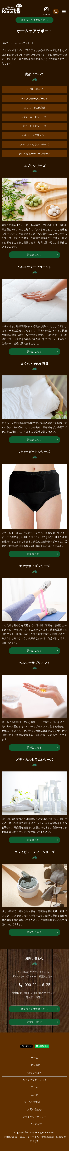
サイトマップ (34, 1124)
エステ (34, 1094)
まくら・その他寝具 (34, 107)
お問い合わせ (34, 1022)
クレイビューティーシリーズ (34, 153)
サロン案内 (34, 1065)
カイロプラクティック (34, 1080)
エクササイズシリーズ (34, 126)
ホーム (34, 1058)
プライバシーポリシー (34, 1117)
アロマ (34, 1087)
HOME (5, 43)
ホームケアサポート (34, 1102)
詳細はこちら (34, 254)
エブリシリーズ (34, 89)
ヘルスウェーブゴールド (34, 98)
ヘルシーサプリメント (34, 135)
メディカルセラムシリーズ (34, 144)
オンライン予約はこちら (34, 20)
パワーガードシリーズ (34, 117)
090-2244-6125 (37, 984)
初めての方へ (34, 1072)
